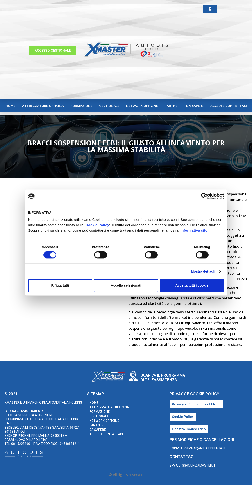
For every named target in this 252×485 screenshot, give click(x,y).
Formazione (81, 105)
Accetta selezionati (126, 285)
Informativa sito (194, 230)
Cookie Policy (97, 225)
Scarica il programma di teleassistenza (163, 377)
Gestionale (109, 105)
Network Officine (142, 105)
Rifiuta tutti (60, 285)
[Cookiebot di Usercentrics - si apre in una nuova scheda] (204, 196)
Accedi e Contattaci (228, 105)
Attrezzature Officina (43, 105)
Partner (172, 105)
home (10, 105)
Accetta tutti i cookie (192, 285)
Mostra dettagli (203, 271)
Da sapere (195, 105)
